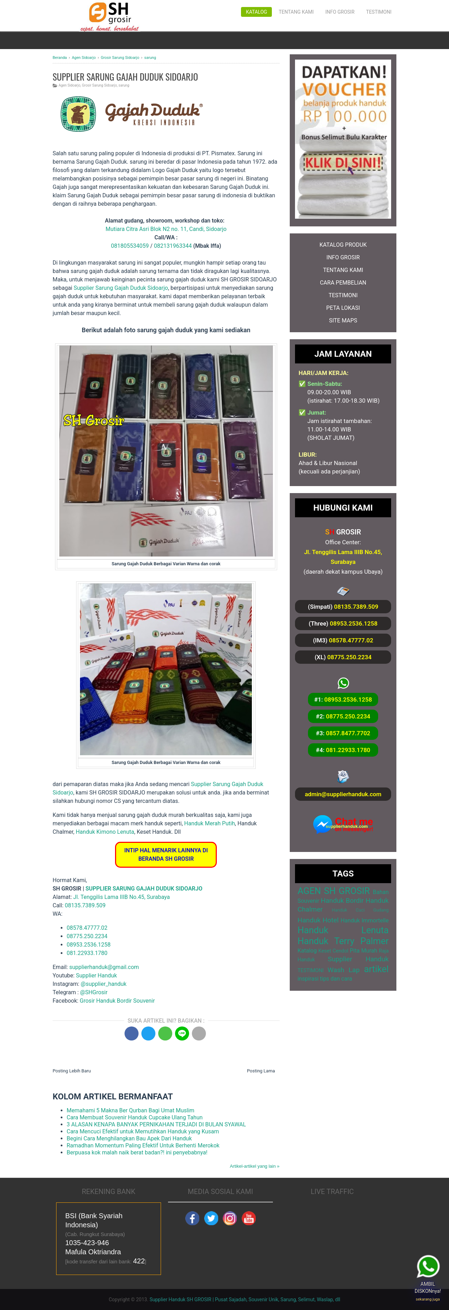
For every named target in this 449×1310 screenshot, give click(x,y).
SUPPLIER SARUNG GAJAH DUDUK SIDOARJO (144, 888)
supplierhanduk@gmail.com (104, 967)
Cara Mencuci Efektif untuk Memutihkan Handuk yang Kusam (143, 1131)
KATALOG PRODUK (343, 244)
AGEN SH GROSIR (333, 891)
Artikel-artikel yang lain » (255, 1166)
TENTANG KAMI (343, 270)
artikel (376, 969)
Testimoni (378, 12)
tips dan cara (336, 978)
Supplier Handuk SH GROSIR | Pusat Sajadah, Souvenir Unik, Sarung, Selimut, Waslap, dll (244, 1299)
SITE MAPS (343, 320)
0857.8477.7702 (348, 733)
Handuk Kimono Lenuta (105, 831)
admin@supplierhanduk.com (343, 794)
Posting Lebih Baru (72, 1070)
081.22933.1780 (87, 953)
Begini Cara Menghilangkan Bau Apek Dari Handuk (129, 1138)
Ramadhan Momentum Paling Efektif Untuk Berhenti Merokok (143, 1145)
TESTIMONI (343, 295)
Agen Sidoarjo (69, 85)
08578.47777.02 (87, 927)
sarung (124, 85)
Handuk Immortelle (365, 920)
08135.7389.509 (85, 905)
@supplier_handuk (104, 984)
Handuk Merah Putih (209, 823)
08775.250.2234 (87, 936)
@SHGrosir (93, 992)
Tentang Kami (296, 12)
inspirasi (308, 978)
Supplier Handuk (96, 975)
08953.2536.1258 (88, 944)
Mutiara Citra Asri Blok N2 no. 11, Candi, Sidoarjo (166, 229)
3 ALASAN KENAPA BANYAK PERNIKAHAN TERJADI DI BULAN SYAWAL (156, 1124)
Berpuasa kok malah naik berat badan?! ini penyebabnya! (137, 1152)
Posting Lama (261, 1070)
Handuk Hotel (318, 920)
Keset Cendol (333, 951)
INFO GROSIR (343, 257)
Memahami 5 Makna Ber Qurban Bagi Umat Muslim (130, 1110)
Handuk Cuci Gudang (360, 910)
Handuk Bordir (342, 900)
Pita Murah (363, 950)
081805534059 (130, 246)
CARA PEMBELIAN (343, 282)
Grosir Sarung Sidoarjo (99, 85)
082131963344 (173, 246)
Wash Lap (344, 970)
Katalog (256, 12)
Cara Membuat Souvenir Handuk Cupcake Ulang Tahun (135, 1117)
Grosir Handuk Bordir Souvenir (117, 1000)
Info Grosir (339, 12)
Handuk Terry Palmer (343, 941)
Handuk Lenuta (343, 930)
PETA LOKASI (343, 308)
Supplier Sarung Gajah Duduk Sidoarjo (121, 288)
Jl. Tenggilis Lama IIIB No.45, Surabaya (121, 897)
